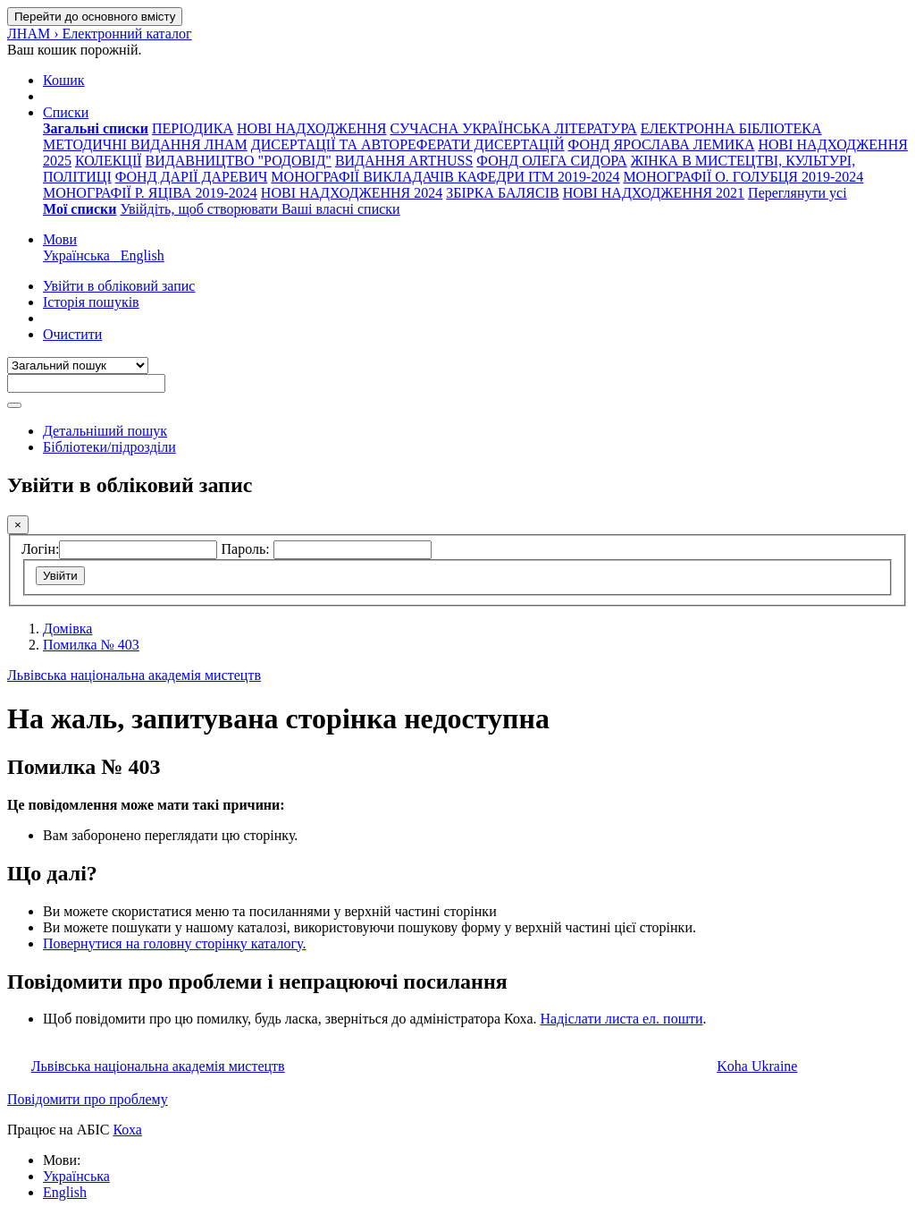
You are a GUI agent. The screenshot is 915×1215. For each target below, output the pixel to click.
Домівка (67, 628)
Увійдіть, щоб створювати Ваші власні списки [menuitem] (259, 209)
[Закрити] (18, 524)
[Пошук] (14, 405)
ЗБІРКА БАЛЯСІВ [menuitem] (502, 192)
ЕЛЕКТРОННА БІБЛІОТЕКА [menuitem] (731, 128)
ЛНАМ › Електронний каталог (99, 33)
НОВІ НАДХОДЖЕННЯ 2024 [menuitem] (351, 192)
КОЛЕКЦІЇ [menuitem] (108, 160)
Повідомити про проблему (87, 1099)
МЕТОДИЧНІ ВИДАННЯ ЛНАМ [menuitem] (145, 144)
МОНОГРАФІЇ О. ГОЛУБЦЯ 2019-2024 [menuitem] (743, 176)
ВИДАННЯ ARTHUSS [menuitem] (404, 160)
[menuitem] (95, 128)
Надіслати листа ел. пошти (621, 1018)
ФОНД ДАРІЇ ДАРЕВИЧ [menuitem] (191, 176)
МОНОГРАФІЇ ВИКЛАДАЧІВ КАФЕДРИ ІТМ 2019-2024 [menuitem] (445, 176)
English (65, 1192)
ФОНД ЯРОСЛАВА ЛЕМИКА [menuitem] (661, 144)
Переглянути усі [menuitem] (797, 192)
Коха (127, 1129)
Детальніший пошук (105, 430)
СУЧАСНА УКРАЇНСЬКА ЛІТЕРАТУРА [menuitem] (513, 128)
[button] (64, 80)
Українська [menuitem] (82, 255)
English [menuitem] (142, 255)
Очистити (72, 334)
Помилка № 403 (91, 644)
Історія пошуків (91, 302)
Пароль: (247, 549)
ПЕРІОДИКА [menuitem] (192, 128)
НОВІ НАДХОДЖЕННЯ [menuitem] (311, 128)
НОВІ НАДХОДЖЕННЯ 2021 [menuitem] (653, 192)
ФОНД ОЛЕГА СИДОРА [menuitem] (551, 160)
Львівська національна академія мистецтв (134, 675)
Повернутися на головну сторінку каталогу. (174, 943)
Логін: (40, 549)
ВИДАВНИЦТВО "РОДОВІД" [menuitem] (239, 160)
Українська (76, 1176)
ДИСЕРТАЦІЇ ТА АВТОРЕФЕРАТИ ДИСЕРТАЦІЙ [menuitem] (408, 144)
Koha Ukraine (757, 1066)
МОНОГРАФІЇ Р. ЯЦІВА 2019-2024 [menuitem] (150, 192)
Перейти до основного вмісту (94, 16)
